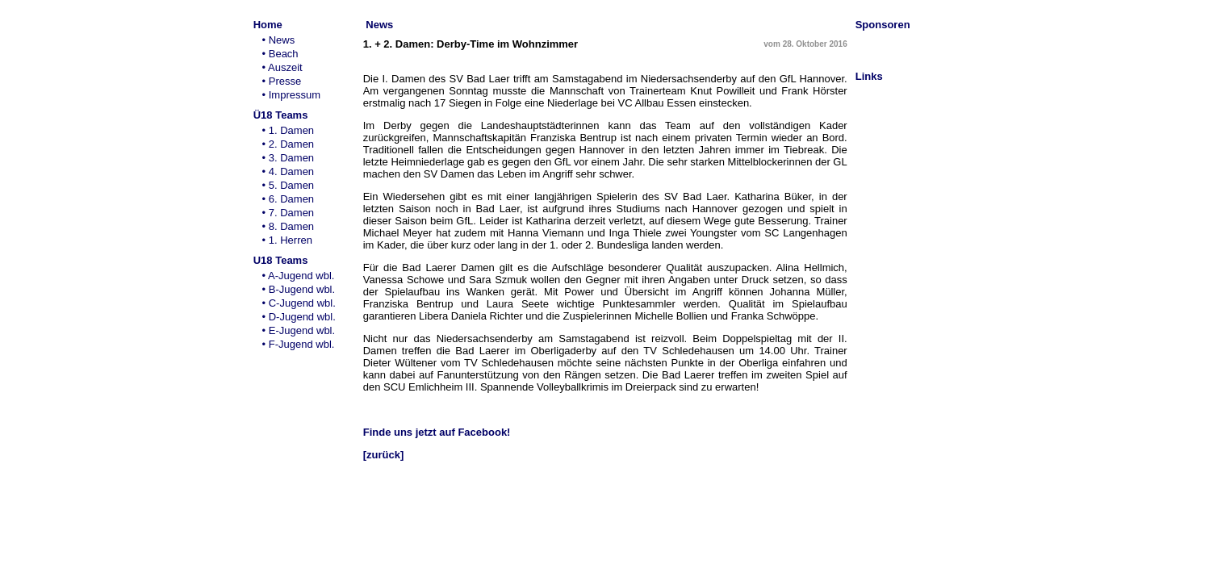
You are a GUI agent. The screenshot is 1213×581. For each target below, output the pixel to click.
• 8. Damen (288, 226)
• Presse (281, 81)
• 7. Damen (288, 213)
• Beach (279, 54)
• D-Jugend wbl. (298, 317)
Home (268, 25)
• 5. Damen (288, 185)
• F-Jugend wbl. (298, 344)
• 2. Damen (288, 144)
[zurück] (383, 455)
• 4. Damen (288, 171)
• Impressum (291, 95)
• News (278, 40)
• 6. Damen (288, 199)
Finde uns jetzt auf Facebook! (437, 432)
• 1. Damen (288, 130)
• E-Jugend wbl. (298, 330)
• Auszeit (282, 67)
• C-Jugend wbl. (298, 303)
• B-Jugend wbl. (298, 289)
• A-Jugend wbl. (298, 276)
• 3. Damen (288, 158)
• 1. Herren (287, 240)
